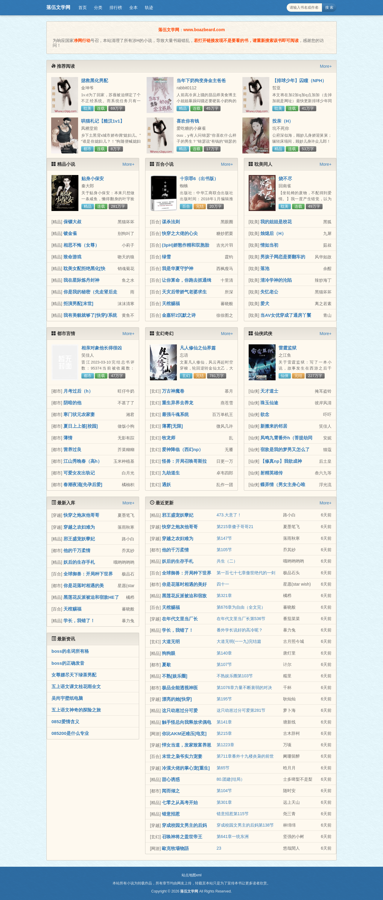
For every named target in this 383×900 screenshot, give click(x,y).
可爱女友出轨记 (79, 472)
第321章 (224, 595)
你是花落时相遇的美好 (184, 584)
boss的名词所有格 (70, 651)
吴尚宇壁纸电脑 (67, 698)
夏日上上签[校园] (80, 426)
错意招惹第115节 (233, 813)
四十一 (223, 584)
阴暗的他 (72, 402)
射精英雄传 (271, 472)
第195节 (224, 699)
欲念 (264, 414)
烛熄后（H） (273, 233)
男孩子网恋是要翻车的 (282, 256)
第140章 (224, 653)
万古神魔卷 (173, 391)
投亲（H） (283, 120)
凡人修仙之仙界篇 (198, 347)
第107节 (224, 664)
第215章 (224, 733)
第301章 (224, 802)
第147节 (224, 538)
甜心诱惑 (171, 779)
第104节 (224, 790)
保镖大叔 (72, 221)
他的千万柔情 (76, 550)
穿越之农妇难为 (79, 527)
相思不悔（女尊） (81, 245)
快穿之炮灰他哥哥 (81, 515)
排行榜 (116, 7)
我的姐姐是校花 (276, 221)
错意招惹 (171, 813)
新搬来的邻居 (273, 426)
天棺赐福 (171, 303)
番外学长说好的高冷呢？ (240, 630)
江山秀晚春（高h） (82, 461)
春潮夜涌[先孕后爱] (82, 484)
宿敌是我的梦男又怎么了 (285, 449)
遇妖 (166, 484)
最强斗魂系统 (175, 414)
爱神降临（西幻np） (182, 449)
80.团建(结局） (231, 779)
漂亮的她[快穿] (177, 699)
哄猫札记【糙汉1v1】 (102, 120)
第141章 (224, 722)
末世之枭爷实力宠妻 (182, 756)
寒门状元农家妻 (79, 414)
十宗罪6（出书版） (199, 178)
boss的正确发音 (67, 663)
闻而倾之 (171, 790)
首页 (82, 7)
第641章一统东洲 (233, 836)
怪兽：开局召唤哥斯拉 (184, 461)
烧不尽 (285, 178)
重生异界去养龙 (177, 402)
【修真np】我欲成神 (281, 461)
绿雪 (166, 256)
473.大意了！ (229, 514)
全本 (133, 7)
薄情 (67, 437)
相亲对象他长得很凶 (101, 347)
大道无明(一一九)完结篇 (239, 641)
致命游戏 (72, 256)
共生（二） (227, 561)
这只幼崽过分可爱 (180, 710)
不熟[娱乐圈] (174, 676)
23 (219, 848)
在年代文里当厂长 (180, 618)
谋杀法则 (171, 221)
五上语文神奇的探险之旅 (76, 709)
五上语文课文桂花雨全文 (76, 686)
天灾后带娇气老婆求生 (184, 291)
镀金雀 (70, 233)
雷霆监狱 (288, 347)
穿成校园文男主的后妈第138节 (245, 825)
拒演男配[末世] (78, 303)
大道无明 (171, 641)
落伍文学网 (58, 7)
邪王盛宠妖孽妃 (79, 538)
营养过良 (72, 449)
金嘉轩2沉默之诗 (179, 315)
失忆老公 (269, 291)
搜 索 (329, 7)
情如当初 (269, 245)
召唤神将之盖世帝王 (182, 836)
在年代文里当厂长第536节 (241, 618)
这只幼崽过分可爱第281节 (241, 710)
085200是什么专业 (70, 733)
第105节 (224, 549)
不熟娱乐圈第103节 (235, 675)
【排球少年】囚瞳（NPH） (299, 80)
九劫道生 (171, 472)
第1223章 (225, 744)
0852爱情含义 (65, 721)
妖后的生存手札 (79, 562)
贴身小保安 (92, 178)
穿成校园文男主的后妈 (184, 825)
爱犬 (264, 303)
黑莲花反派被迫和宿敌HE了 (91, 597)
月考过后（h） (78, 391)
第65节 (223, 767)
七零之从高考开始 (180, 802)
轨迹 (149, 7)
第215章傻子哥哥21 (235, 526)
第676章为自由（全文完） (241, 607)
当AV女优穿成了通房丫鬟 (285, 315)
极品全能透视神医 (180, 687)
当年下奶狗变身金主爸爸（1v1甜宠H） (201, 83)
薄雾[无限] (172, 426)
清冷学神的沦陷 (276, 280)
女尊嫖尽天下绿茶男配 (73, 674)
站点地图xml (192, 875)
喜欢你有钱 (188, 120)
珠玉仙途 (269, 402)
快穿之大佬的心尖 (180, 233)
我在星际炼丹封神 (81, 280)
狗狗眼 (168, 653)
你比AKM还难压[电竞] (184, 733)
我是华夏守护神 (177, 268)
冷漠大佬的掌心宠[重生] (186, 768)
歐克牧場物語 (175, 848)
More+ (326, 66)
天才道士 (269, 391)
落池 (264, 268)
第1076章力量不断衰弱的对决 (244, 687)
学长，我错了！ (79, 620)
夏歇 (166, 664)
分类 (98, 7)
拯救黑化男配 (94, 80)
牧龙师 (168, 437)
